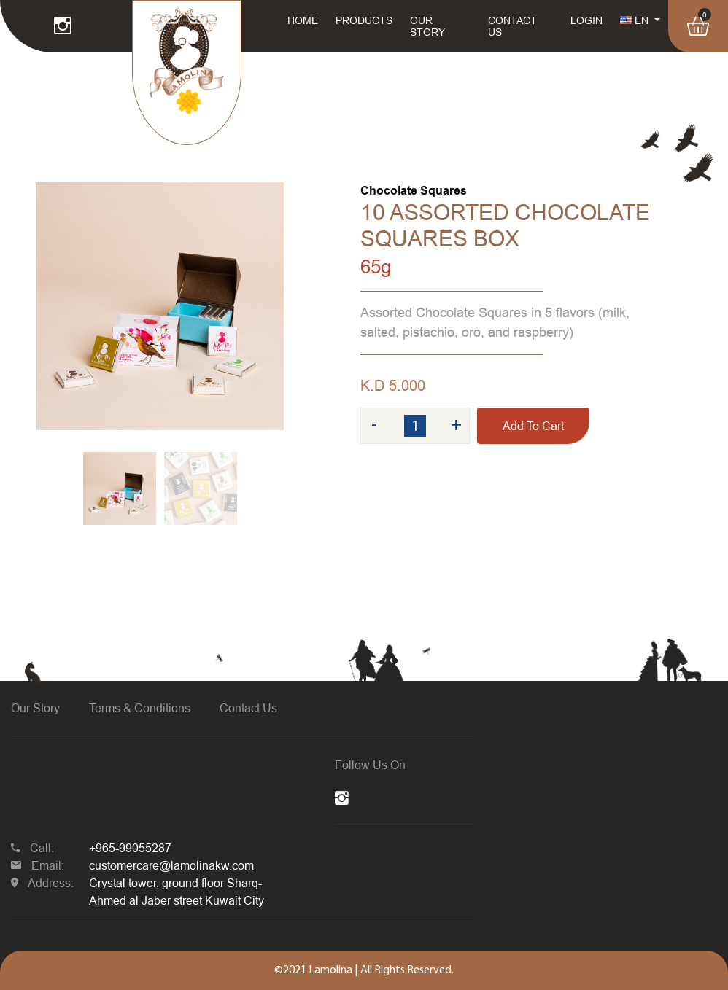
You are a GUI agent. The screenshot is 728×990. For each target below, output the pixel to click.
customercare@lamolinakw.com (171, 865)
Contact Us (248, 707)
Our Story (35, 707)
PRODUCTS (364, 20)
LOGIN (586, 20)
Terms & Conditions (139, 707)
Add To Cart (533, 425)
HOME (302, 20)
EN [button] (635, 20)
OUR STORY (427, 26)
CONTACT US (512, 26)
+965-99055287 (130, 847)
